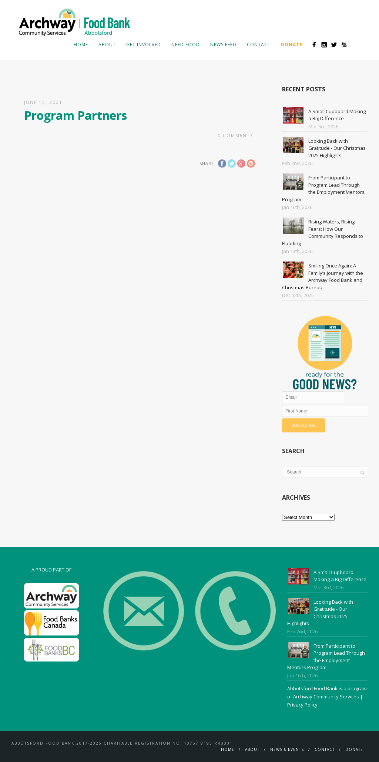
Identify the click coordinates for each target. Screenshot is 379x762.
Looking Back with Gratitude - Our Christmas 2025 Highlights (337, 148)
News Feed (223, 44)
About (107, 44)
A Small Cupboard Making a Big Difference (337, 115)
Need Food (185, 44)
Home (81, 44)
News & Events (287, 749)
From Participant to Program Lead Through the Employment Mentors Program (323, 188)
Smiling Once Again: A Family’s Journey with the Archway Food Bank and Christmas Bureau (322, 276)
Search (355, 44)
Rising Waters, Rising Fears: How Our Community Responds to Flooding (322, 232)
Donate (354, 749)
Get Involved (143, 44)
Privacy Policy (302, 704)
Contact (259, 44)
